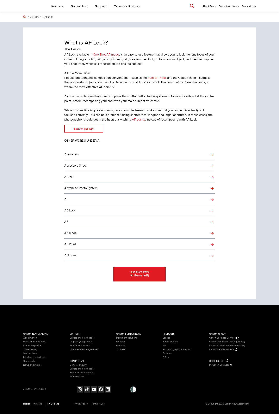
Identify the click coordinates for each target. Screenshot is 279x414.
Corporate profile (32, 345)
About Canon (30, 337)
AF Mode (70, 233)
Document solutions (126, 337)
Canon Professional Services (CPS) (227, 345)
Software (120, 349)
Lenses (166, 337)
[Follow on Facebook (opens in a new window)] (101, 389)
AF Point (70, 244)
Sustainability (30, 349)
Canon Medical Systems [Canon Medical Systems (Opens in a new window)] (223, 349)
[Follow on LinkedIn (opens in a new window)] (108, 389)
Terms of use (98, 403)
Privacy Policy (81, 403)
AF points (138, 119)
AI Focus (70, 255)
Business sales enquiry (82, 372)
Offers (166, 357)
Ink (164, 345)
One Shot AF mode (106, 54)
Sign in (235, 6)
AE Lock (69, 210)
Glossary (34, 17)
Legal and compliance (34, 357)
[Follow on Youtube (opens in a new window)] (94, 389)
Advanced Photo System (80, 188)
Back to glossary (84, 128)
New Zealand (52, 403)
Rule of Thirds (157, 78)
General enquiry (78, 365)
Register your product (81, 341)
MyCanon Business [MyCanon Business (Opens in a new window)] (220, 365)
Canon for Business (127, 6)
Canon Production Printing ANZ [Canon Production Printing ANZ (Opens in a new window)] (227, 341)
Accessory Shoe (75, 166)
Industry (120, 341)
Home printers (170, 341)
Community (29, 361)
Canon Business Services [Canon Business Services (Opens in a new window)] (224, 337)
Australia (37, 403)
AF (66, 222)
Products (57, 6)
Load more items (139, 274)
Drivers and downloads (82, 337)
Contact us (224, 6)
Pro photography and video (177, 349)
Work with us (30, 353)
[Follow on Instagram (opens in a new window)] (80, 389)
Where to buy (77, 376)
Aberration (71, 154)
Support (100, 6)
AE (66, 199)
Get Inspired (79, 6)
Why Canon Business (34, 341)
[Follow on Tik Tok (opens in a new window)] (87, 389)
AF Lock (49, 17)
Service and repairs (80, 345)
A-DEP (68, 177)
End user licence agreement (84, 349)
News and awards (32, 365)
